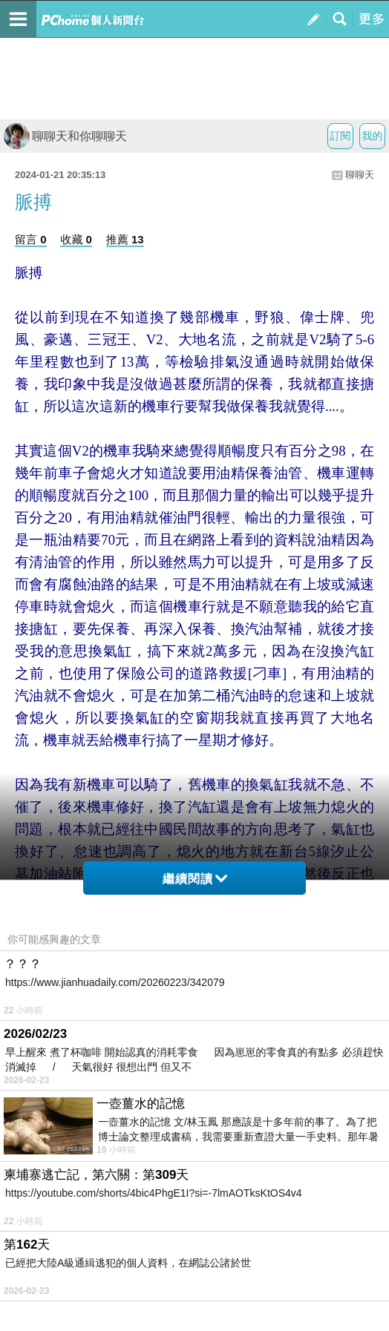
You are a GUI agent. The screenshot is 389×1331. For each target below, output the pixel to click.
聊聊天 (359, 174)
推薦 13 (125, 239)
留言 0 (31, 239)
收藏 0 (76, 239)
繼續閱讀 (195, 878)
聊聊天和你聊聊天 (65, 136)
